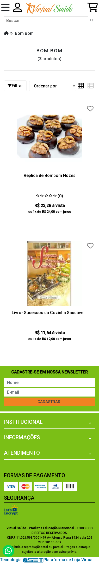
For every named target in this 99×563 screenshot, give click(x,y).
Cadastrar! (49, 401)
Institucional (23, 422)
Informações (22, 437)
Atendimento (22, 453)
